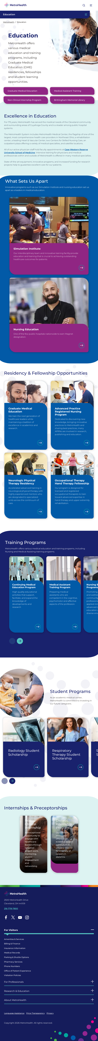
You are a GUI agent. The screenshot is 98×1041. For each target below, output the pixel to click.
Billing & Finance (12, 943)
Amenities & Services (14, 939)
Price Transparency (35, 1013)
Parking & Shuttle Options (16, 957)
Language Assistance (14, 1013)
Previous (12, 641)
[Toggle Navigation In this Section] (45, 14)
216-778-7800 (11, 908)
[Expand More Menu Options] (91, 5)
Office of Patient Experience (17, 971)
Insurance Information (14, 948)
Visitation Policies (12, 975)
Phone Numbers (12, 966)
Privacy (50, 1013)
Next (20, 641)
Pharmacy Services (13, 962)
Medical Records (12, 952)
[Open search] (83, 5)
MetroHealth (8, 22)
